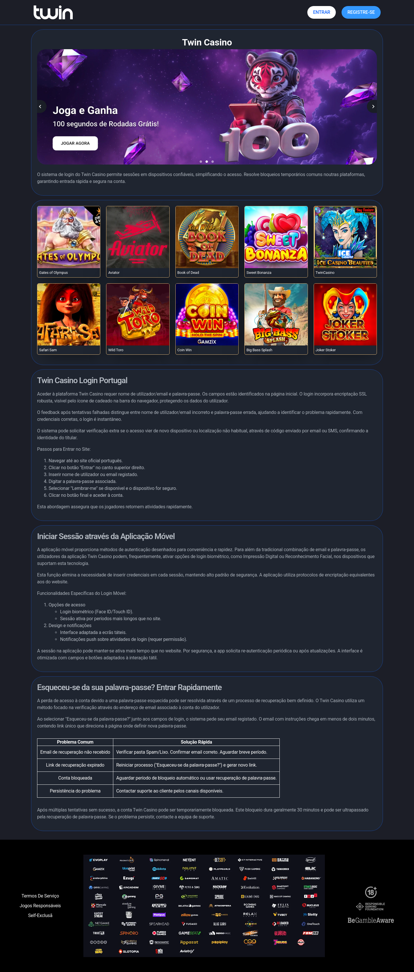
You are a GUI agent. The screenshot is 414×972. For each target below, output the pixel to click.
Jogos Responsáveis (40, 905)
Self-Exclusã (40, 915)
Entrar (321, 12)
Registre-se (361, 12)
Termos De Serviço (40, 896)
